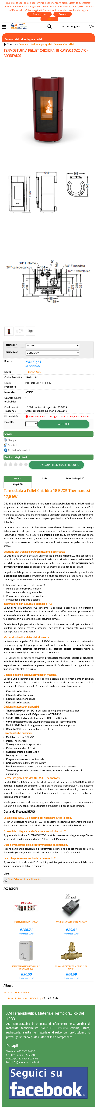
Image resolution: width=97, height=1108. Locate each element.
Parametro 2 (11, 352)
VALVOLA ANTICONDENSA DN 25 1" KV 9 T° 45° (71, 967)
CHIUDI (49, 19)
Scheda (17, 478)
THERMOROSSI (33, 372)
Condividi (13, 444)
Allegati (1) (18, 483)
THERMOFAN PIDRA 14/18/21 (26, 921)
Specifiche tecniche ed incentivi (24, 878)
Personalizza (39, 14)
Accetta (62, 14)
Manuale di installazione (17, 992)
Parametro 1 (11, 345)
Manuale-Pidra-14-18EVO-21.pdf (26, 998)
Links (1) (46, 477)
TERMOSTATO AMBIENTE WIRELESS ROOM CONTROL (26, 967)
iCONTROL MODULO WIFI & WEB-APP (71, 921)
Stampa (12, 439)
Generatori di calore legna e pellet (23, 39)
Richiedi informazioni (19, 450)
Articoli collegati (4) (75, 477)
